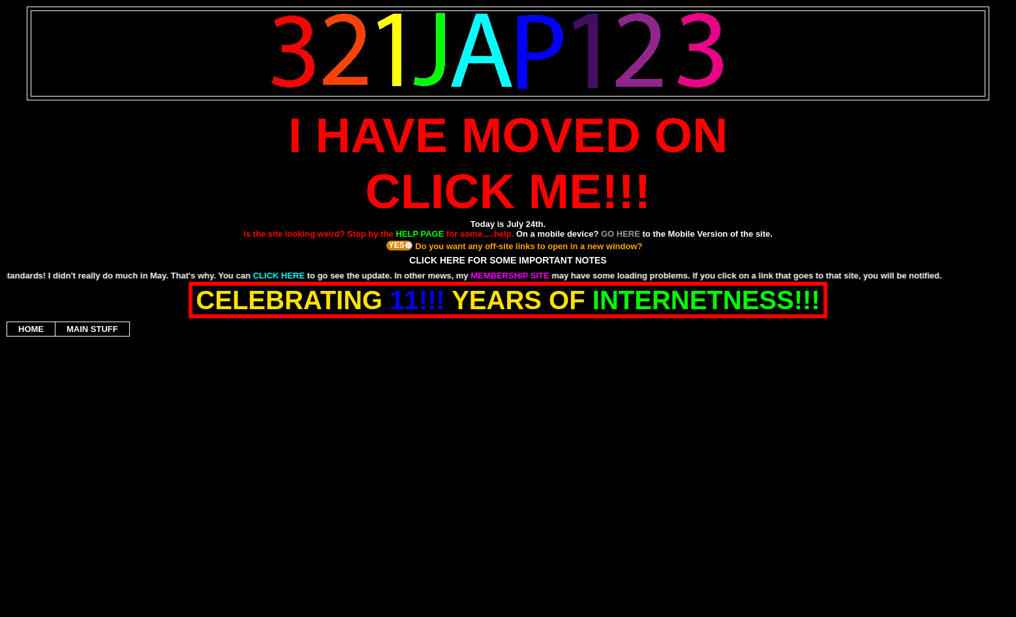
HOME (31, 329)
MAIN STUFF (92, 329)
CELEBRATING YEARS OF (508, 300)
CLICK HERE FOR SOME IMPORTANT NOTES (507, 260)
